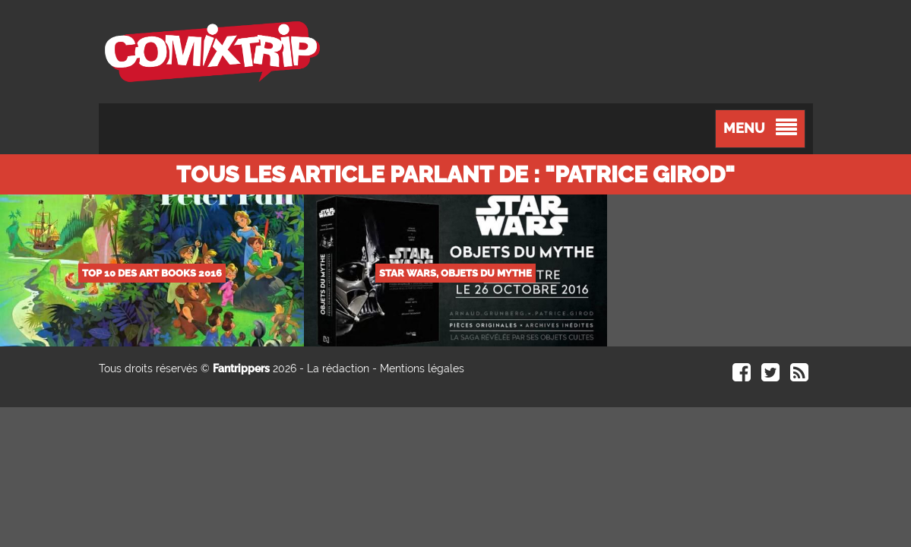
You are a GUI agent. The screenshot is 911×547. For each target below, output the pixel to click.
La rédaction (338, 368)
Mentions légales (422, 368)
